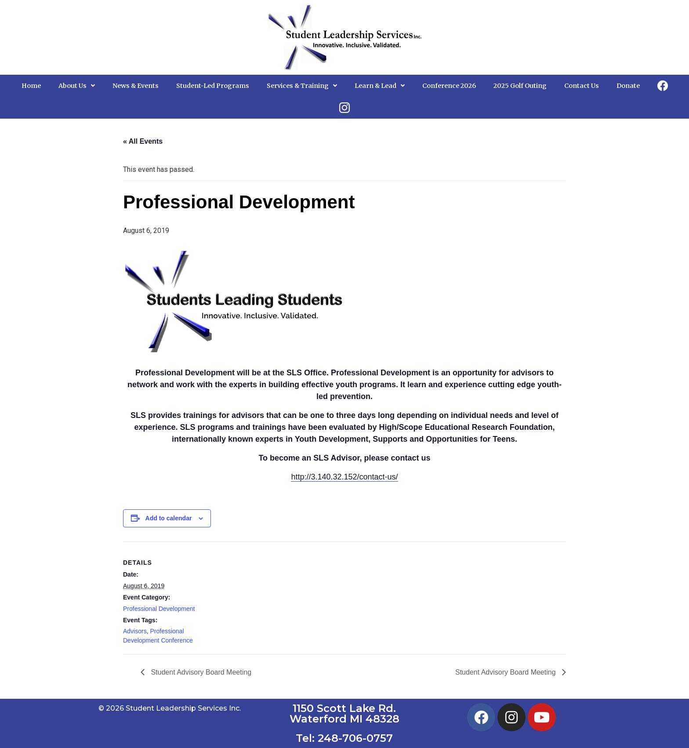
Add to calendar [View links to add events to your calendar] (168, 518)
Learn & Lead (380, 85)
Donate (628, 86)
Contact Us (581, 86)
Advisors (135, 631)
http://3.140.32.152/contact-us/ (344, 476)
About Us (76, 85)
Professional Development (159, 608)
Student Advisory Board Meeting (200, 672)
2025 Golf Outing (520, 86)
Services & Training (302, 85)
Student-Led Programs (212, 86)
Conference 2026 (449, 86)
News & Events (135, 86)
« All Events (143, 141)
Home (31, 86)
